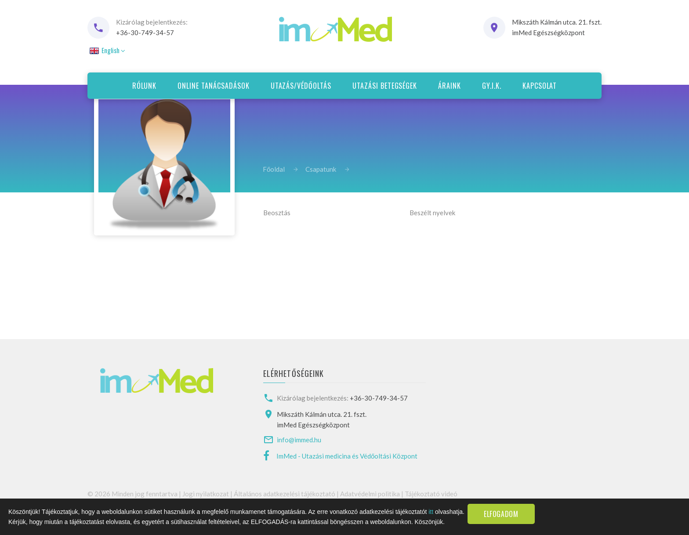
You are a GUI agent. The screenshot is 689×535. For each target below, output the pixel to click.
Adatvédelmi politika (370, 494)
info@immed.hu (299, 440)
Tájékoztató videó (431, 494)
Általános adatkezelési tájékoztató (284, 494)
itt (430, 511)
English (106, 50)
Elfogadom (501, 514)
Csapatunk (320, 169)
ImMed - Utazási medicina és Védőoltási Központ (346, 456)
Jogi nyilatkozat (205, 494)
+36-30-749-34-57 (145, 32)
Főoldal (274, 169)
